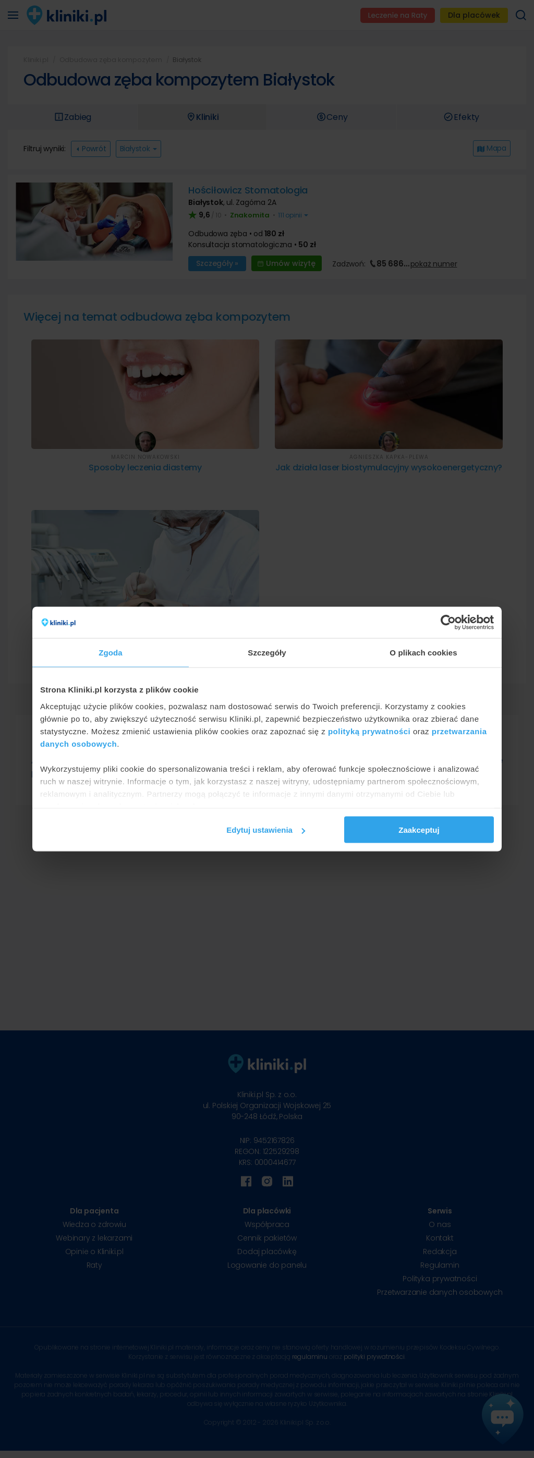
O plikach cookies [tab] (423, 652)
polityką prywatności (369, 730)
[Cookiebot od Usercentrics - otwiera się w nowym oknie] (448, 622)
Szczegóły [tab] (267, 652)
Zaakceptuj (418, 829)
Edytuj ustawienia (265, 829)
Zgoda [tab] (111, 652)
